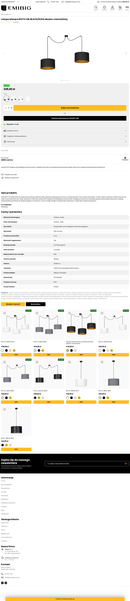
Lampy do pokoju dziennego (72, 297)
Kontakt (3, 507)
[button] (5, 108)
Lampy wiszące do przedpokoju (50, 297)
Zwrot (3, 530)
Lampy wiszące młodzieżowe (11, 299)
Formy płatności (6, 537)
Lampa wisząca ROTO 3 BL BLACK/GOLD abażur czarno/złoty (79, 342)
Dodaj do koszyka (70, 108)
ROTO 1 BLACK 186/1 (7, 438)
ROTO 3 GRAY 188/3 (40, 342)
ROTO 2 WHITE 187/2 (105, 342)
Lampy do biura (35, 293)
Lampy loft (26, 299)
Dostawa (4, 541)
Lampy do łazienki (71, 295)
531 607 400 (55, 2)
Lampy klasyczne (36, 299)
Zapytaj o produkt (10, 174)
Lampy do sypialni (39, 295)
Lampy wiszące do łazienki (88, 295)
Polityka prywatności (8, 503)
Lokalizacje (5, 514)
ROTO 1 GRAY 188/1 (105, 391)
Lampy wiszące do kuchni (80, 293)
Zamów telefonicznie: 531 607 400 (65, 118)
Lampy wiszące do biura (49, 293)
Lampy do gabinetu (104, 295)
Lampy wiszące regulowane (53, 299)
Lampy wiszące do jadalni (112, 293)
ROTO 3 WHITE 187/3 (8, 342)
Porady (3, 492)
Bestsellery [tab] (35, 304)
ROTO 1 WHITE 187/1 (72, 391)
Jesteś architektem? (8, 2)
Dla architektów (6, 485)
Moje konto (5, 523)
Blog (2, 510)
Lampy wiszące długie (84, 299)
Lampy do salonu (7, 295)
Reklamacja (5, 534)
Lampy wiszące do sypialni (55, 295)
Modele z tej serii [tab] (13, 304)
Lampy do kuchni (65, 293)
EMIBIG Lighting (7, 160)
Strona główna (6, 14)
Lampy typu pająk (70, 299)
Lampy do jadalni (96, 293)
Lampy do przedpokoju (30, 297)
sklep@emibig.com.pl (72, 2)
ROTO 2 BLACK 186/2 (40, 391)
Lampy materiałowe (100, 299)
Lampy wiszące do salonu (23, 295)
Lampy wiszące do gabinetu (11, 297)
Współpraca (5, 488)
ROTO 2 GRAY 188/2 (7, 391)
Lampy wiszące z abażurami (19, 293)
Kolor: (5, 94)
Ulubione (4, 526)
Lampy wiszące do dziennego (92, 297)
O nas (3, 481)
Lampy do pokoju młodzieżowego (116, 297)
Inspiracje (4, 496)
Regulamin (5, 499)
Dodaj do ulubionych (11, 178)
